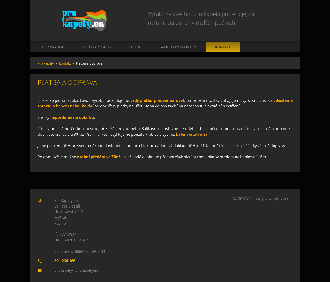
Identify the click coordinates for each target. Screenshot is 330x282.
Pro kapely (46, 63)
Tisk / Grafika (51, 47)
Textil (136, 47)
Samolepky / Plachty (178, 47)
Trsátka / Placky (96, 47)
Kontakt (223, 47)
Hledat (287, 13)
